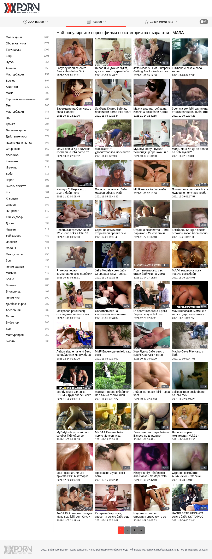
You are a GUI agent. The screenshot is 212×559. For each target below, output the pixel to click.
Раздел (96, 22)
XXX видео (35, 22)
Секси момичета (161, 22)
